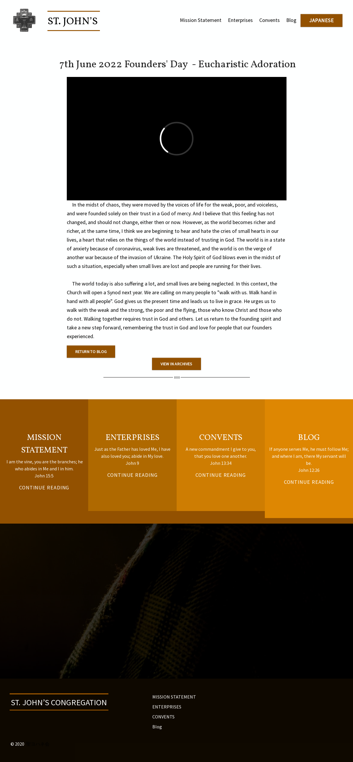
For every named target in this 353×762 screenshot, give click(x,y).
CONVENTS (163, 717)
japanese (321, 20)
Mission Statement (200, 20)
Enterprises (240, 20)
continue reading (44, 487)
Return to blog (91, 351)
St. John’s (73, 22)
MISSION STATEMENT (174, 697)
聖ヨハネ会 (38, 744)
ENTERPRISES (166, 707)
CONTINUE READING (132, 475)
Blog (291, 20)
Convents (269, 20)
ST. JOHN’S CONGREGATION (59, 702)
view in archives (176, 364)
